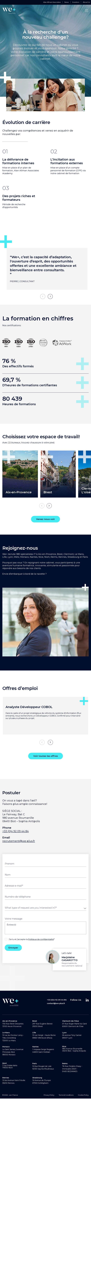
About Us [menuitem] (86, 2)
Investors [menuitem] (75, 2)
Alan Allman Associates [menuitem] (52, 2)
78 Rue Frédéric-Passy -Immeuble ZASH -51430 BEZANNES (72, 1069)
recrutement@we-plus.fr (18, 841)
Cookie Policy (83, 1095)
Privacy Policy (49, 1095)
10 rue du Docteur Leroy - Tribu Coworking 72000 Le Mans (13, 1038)
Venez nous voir (45, 519)
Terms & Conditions (66, 1095)
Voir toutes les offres (45, 756)
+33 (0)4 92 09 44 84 (15, 831)
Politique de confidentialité (41, 939)
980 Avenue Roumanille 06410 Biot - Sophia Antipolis (74, 1050)
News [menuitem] (66, 2)
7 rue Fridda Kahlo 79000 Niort (10, 1066)
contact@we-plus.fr (56, 1003)
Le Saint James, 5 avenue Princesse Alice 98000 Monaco (12, 1052)
